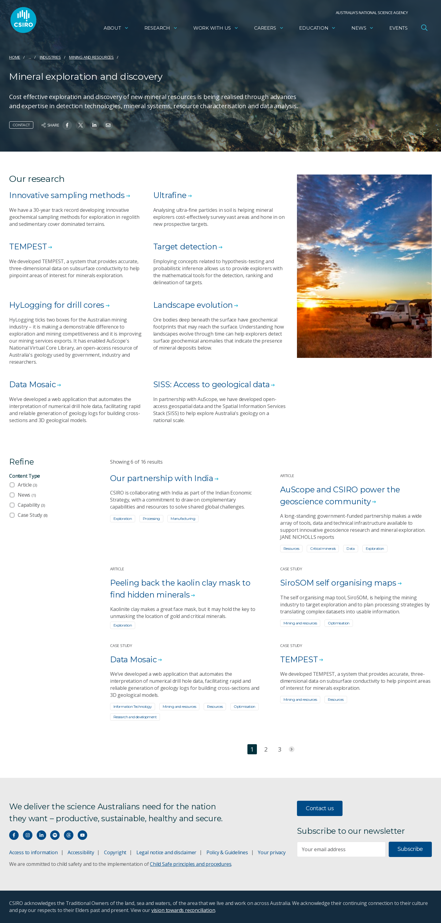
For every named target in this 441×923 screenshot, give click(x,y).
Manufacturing (183, 518)
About (116, 29)
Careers (269, 29)
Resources (291, 548)
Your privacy (271, 852)
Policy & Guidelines (227, 852)
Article (27, 484)
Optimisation (338, 623)
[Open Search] (424, 28)
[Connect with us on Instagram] (27, 835)
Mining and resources (91, 57)
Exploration (122, 518)
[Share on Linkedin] (94, 125)
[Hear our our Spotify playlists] (55, 835)
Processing (151, 518)
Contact (21, 125)
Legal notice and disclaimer (166, 852)
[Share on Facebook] (67, 125)
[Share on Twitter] (80, 125)
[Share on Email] (108, 125)
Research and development (135, 717)
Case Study (32, 515)
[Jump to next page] (292, 749)
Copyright (115, 852)
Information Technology (132, 706)
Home (14, 57)
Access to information (33, 852)
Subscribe (410, 849)
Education (317, 29)
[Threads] (68, 835)
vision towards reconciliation (183, 910)
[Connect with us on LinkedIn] (41, 835)
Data (350, 548)
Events (398, 29)
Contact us (320, 808)
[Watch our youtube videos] (82, 835)
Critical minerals (322, 548)
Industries (50, 57)
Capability (31, 505)
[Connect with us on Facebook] (14, 835)
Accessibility (81, 852)
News (362, 29)
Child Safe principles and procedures (190, 864)
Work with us (216, 29)
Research (161, 29)
